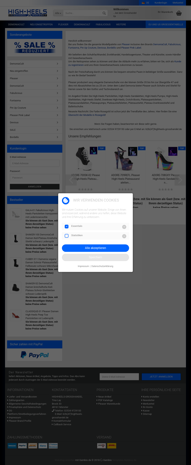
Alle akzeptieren (95, 248)
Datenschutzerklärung (102, 266)
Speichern (95, 257)
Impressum (83, 266)
